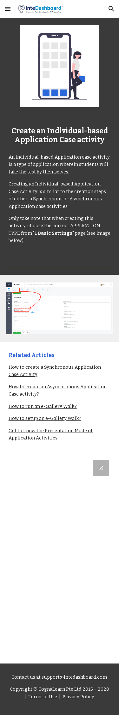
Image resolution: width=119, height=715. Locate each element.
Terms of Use (42, 697)
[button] (7, 8)
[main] (59, 135)
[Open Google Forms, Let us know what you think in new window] (101, 468)
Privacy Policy (78, 697)
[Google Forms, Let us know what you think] (59, 558)
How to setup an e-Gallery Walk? (45, 418)
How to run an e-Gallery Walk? (43, 406)
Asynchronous (85, 199)
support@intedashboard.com (74, 677)
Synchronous (48, 199)
